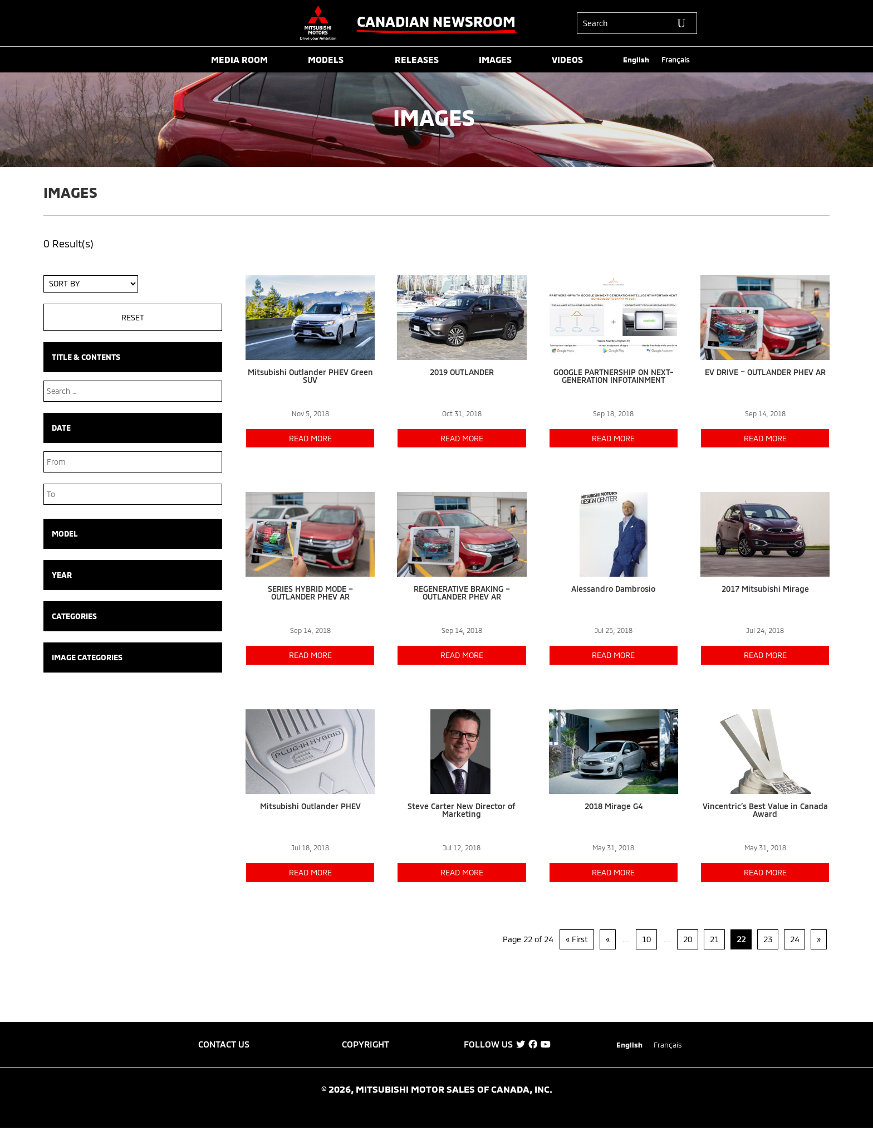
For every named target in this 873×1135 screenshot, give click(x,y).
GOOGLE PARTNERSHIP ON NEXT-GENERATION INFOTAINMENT (613, 375)
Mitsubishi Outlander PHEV (310, 806)
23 (767, 939)
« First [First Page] (577, 939)
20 (687, 939)
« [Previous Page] (608, 939)
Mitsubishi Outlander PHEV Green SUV (310, 375)
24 (794, 939)
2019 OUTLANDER (462, 372)
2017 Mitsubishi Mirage (765, 588)
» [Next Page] (819, 939)
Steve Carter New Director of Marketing (462, 810)
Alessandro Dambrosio (613, 588)
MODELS (326, 60)
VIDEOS (567, 60)
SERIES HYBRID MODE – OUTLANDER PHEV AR (310, 592)
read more (310, 438)
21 (714, 939)
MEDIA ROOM (239, 60)
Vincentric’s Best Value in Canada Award (765, 810)
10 (646, 939)
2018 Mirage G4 (614, 806)
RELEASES (417, 60)
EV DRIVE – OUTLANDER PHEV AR (765, 372)
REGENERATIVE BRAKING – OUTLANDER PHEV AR (462, 592)
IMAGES (495, 60)
